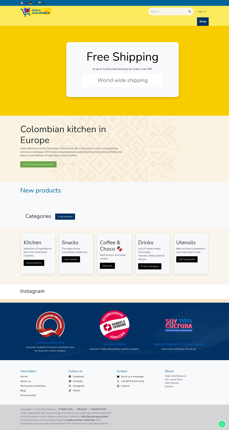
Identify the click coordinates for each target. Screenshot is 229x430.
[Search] (190, 11)
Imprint (125, 385)
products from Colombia (80, 420)
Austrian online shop (50, 342)
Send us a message (132, 376)
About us (25, 381)
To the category (150, 266)
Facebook (78, 376)
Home (24, 376)
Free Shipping (122, 57)
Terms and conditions (33, 385)
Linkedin (78, 381)
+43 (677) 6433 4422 (132, 381)
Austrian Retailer (114, 344)
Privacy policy (28, 395)
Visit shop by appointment (38, 164)
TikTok (76, 390)
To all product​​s (65, 216)
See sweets (71, 259)
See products (34, 262)
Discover (107, 265)
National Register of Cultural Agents (179, 344)
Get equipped (187, 259)
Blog (23, 390)
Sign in (202, 11)
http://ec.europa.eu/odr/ (94, 416)
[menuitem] (24, 3)
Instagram (79, 385)
